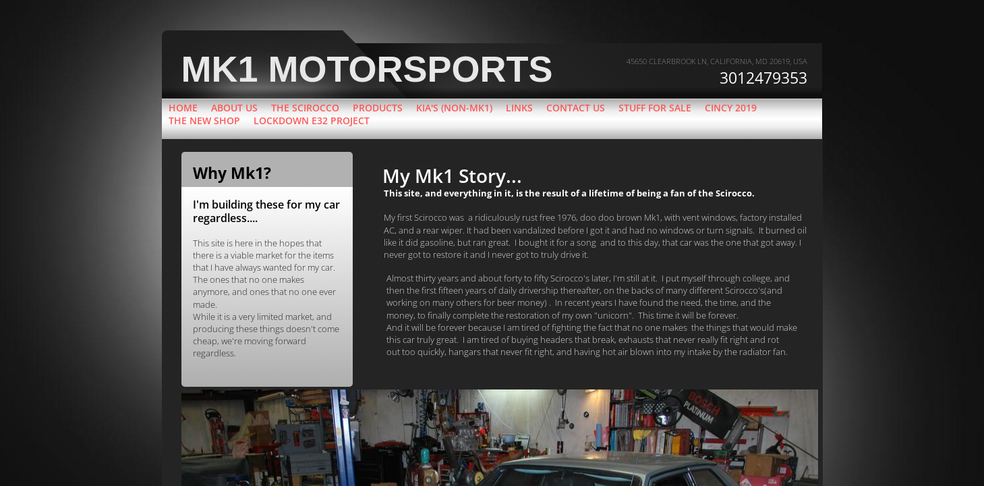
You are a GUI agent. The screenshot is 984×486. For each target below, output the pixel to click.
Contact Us (575, 107)
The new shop (204, 120)
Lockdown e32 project (312, 120)
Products (378, 107)
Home (183, 107)
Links (519, 107)
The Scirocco (305, 107)
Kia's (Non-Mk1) (454, 107)
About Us (234, 107)
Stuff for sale (654, 107)
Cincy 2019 (731, 107)
